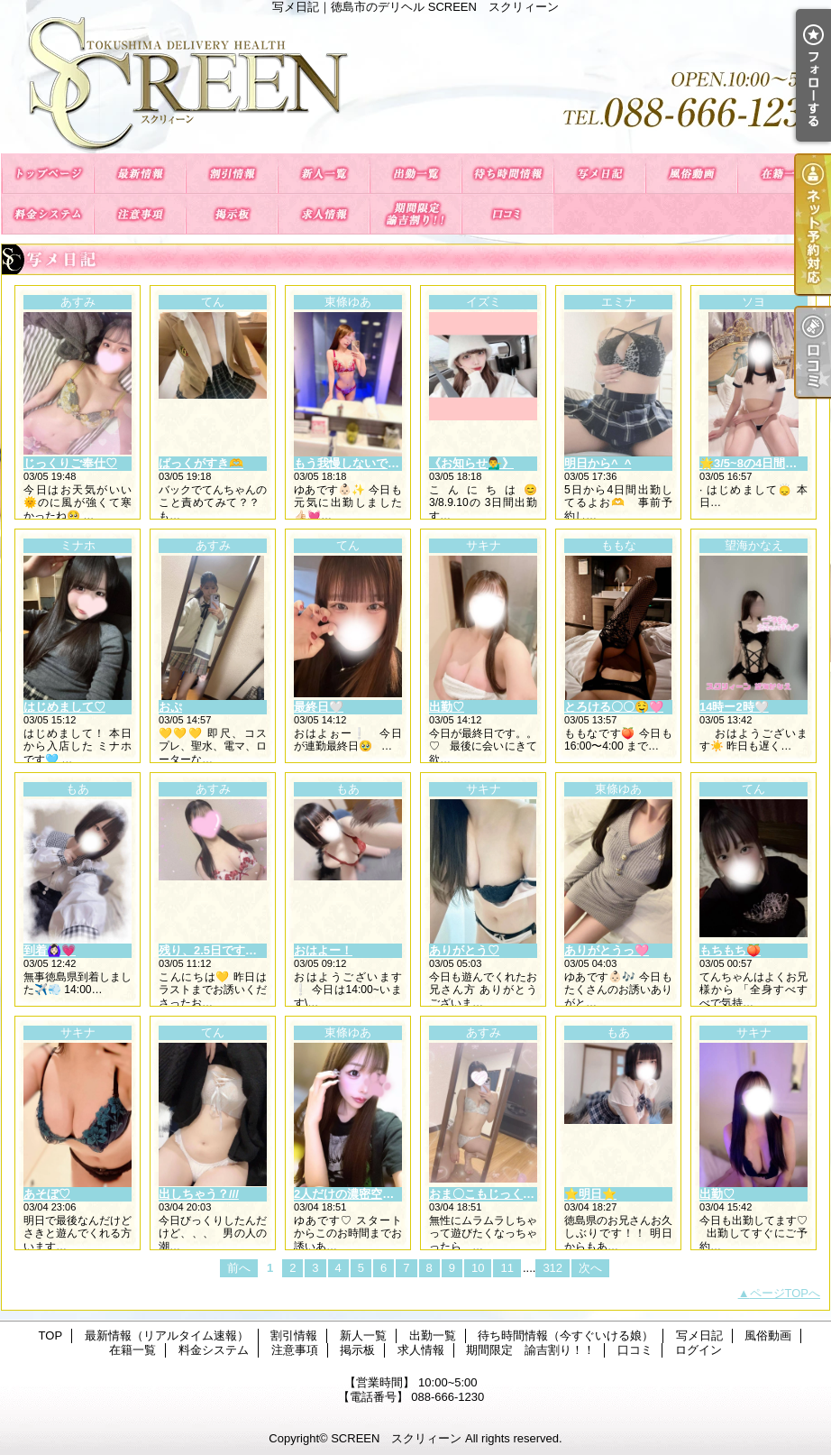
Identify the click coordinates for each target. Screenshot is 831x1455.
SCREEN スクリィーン (396, 1438)
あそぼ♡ (46, 1194)
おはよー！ (323, 950)
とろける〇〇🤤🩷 (613, 707)
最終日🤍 (318, 707)
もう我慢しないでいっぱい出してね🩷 (395, 463)
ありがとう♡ (464, 950)
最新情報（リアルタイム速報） (140, 173)
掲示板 (232, 214)
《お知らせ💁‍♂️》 (471, 463)
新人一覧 (324, 173)
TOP (48, 173)
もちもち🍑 (730, 950)
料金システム (48, 214)
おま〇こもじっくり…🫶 (495, 1194)
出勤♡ (446, 707)
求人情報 (324, 214)
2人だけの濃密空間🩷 (351, 1194)
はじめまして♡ (64, 707)
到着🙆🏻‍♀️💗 (49, 950)
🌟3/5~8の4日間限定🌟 (761, 463)
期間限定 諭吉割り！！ (415, 214)
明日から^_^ (597, 463)
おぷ (170, 707)
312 (552, 1268)
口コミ (507, 214)
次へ (590, 1268)
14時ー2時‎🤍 (734, 707)
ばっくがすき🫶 (201, 463)
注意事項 (140, 214)
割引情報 (232, 173)
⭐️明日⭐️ (590, 1194)
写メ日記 (599, 173)
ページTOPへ (785, 1293)
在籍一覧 (783, 173)
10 (477, 1268)
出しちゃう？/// (199, 1194)
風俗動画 (691, 173)
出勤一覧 (415, 173)
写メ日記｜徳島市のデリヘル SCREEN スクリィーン (415, 83)
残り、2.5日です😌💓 (216, 950)
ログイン (698, 1350)
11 (506, 1268)
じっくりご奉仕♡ (70, 463)
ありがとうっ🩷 (606, 950)
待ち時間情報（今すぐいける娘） (507, 173)
